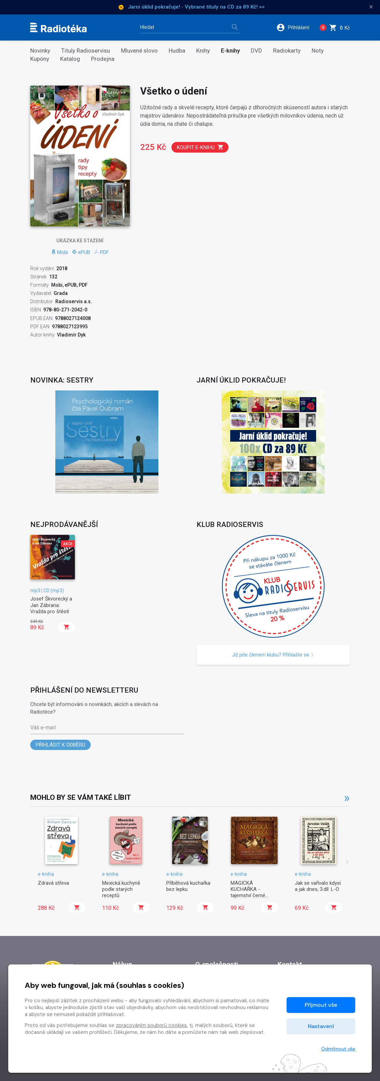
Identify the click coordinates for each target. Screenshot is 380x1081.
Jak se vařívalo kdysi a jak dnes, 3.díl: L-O (318, 886)
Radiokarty (287, 51)
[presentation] (347, 862)
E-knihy (230, 51)
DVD (256, 51)
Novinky (40, 51)
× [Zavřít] (371, 7)
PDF (101, 252)
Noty (318, 51)
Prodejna (102, 59)
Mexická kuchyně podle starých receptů (121, 889)
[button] (295, 27)
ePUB (81, 252)
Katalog (70, 59)
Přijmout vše (321, 1004)
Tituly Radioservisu (85, 51)
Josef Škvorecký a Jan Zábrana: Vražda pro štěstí (51, 605)
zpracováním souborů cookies (151, 1025)
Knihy (203, 51)
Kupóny (39, 59)
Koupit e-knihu (200, 147)
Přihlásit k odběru (60, 745)
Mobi (59, 252)
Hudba (177, 51)
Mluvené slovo (139, 51)
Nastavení (321, 1026)
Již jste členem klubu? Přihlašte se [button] (273, 655)
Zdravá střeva (53, 883)
